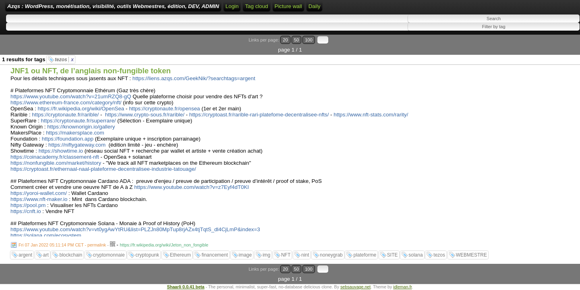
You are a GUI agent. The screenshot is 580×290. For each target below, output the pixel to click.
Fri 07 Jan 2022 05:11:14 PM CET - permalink (62, 240)
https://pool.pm (28, 201)
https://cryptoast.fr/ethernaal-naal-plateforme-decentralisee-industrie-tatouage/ (103, 165)
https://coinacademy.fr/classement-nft (54, 152)
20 (539, 45)
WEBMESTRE (471, 250)
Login (303, 9)
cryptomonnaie (109, 250)
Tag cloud (396, 9)
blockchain (70, 250)
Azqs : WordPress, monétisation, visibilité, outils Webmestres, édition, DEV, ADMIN (163, 9)
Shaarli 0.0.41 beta (186, 272)
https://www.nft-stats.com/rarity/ (371, 110)
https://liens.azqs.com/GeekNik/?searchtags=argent (194, 74)
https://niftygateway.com (77, 140)
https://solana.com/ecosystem (45, 231)
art (46, 250)
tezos (64, 55)
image (245, 250)
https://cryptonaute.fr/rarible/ (65, 110)
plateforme (364, 250)
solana (415, 250)
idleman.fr (402, 272)
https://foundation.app (67, 134)
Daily (454, 9)
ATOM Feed (364, 9)
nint (305, 250)
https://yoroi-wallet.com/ (38, 189)
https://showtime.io (61, 146)
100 (555, 45)
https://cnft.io (25, 207)
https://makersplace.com (75, 128)
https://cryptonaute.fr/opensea (164, 104)
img (266, 250)
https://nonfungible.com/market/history (55, 158)
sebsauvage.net (355, 272)
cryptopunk (147, 250)
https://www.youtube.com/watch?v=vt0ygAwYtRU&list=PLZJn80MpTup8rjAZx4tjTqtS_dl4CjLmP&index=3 (135, 225)
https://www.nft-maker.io (38, 195)
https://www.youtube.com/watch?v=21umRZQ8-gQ (70, 92)
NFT (285, 250)
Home (283, 9)
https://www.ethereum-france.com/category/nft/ (66, 98)
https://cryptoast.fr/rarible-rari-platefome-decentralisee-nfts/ (259, 110)
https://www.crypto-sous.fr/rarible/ (144, 110)
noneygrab (331, 250)
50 (546, 45)
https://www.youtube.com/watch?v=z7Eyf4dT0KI (191, 183)
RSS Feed (328, 9)
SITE (392, 250)
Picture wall (427, 9)
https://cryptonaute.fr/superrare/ (78, 116)
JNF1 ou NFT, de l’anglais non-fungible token (90, 66)
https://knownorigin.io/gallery (81, 122)
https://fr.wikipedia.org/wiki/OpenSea (80, 104)
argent (25, 250)
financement (214, 250)
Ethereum (180, 250)
